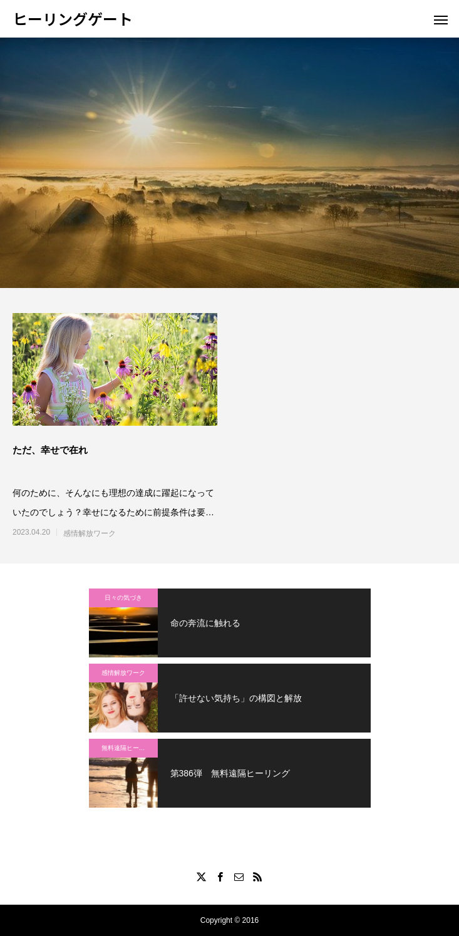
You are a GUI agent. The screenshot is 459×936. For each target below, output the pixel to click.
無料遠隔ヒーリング (129, 747)
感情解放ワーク (89, 533)
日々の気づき (123, 597)
